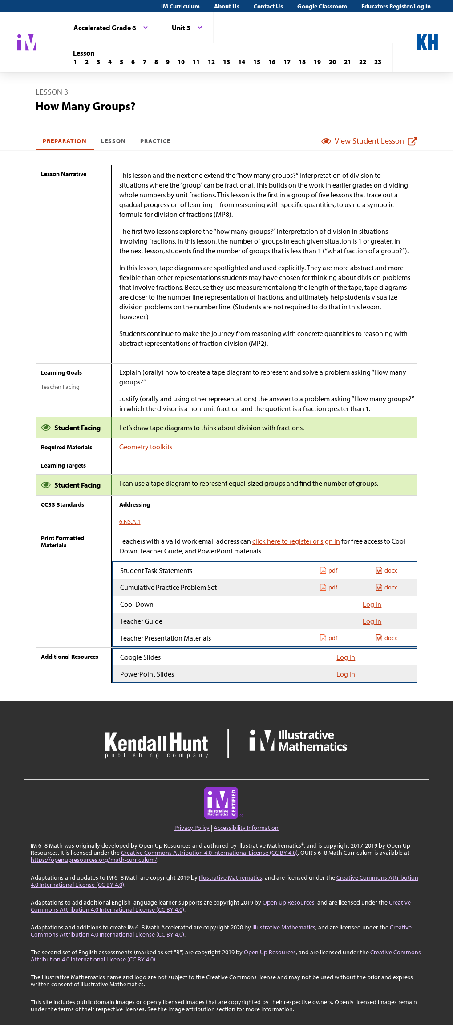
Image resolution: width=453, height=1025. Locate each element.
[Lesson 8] (156, 62)
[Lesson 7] (144, 62)
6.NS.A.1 (130, 521)
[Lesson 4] (110, 62)
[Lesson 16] (271, 62)
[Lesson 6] (133, 62)
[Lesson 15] (256, 62)
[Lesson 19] (317, 62)
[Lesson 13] (226, 62)
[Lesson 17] (287, 62)
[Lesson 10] (181, 62)
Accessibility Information (246, 828)
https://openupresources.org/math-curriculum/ (94, 860)
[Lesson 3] (98, 62)
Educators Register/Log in (396, 6)
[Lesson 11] (196, 62)
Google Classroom (322, 6)
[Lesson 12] (211, 62)
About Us (226, 6)
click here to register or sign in (296, 541)
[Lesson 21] (347, 62)
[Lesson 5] (121, 62)
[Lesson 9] (168, 62)
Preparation (65, 141)
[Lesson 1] (75, 62)
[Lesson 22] (362, 62)
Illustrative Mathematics (230, 877)
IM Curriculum (180, 6)
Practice (155, 141)
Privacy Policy (192, 828)
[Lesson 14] (241, 62)
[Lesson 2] (87, 62)
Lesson (113, 141)
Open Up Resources (289, 902)
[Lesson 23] (377, 62)
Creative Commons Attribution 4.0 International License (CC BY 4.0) (209, 853)
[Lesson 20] (332, 62)
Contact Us (268, 6)
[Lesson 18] (302, 62)
